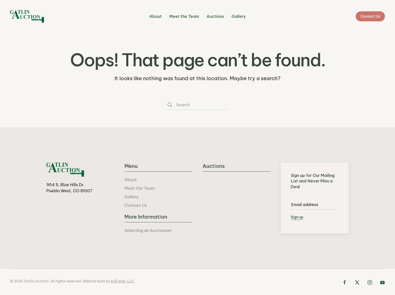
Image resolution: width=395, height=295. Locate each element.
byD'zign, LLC (122, 281)
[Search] (197, 105)
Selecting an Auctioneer (148, 230)
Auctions (215, 16)
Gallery (239, 16)
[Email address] (315, 205)
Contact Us (370, 16)
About (155, 16)
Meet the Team (184, 16)
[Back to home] (27, 16)
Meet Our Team (139, 188)
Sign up (297, 217)
